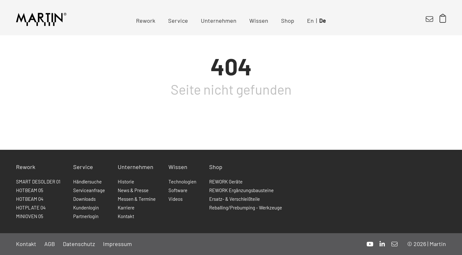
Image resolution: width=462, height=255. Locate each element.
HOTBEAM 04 (29, 199)
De (322, 20)
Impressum (117, 243)
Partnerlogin (85, 216)
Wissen (258, 20)
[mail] (394, 244)
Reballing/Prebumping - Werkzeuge (245, 207)
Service (178, 20)
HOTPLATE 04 (31, 207)
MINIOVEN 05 (29, 216)
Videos (175, 199)
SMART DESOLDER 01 (38, 181)
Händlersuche (87, 181)
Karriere (126, 207)
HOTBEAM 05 (29, 190)
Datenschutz (79, 243)
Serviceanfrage (89, 190)
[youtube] (369, 244)
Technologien (182, 181)
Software (177, 190)
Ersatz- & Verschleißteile (234, 199)
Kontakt (126, 216)
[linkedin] (382, 244)
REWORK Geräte (226, 181)
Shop (287, 20)
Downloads (84, 199)
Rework (145, 20)
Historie (126, 181)
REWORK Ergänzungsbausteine (241, 190)
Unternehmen (218, 20)
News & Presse (133, 190)
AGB (49, 243)
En (310, 20)
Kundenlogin (86, 207)
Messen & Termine (137, 199)
